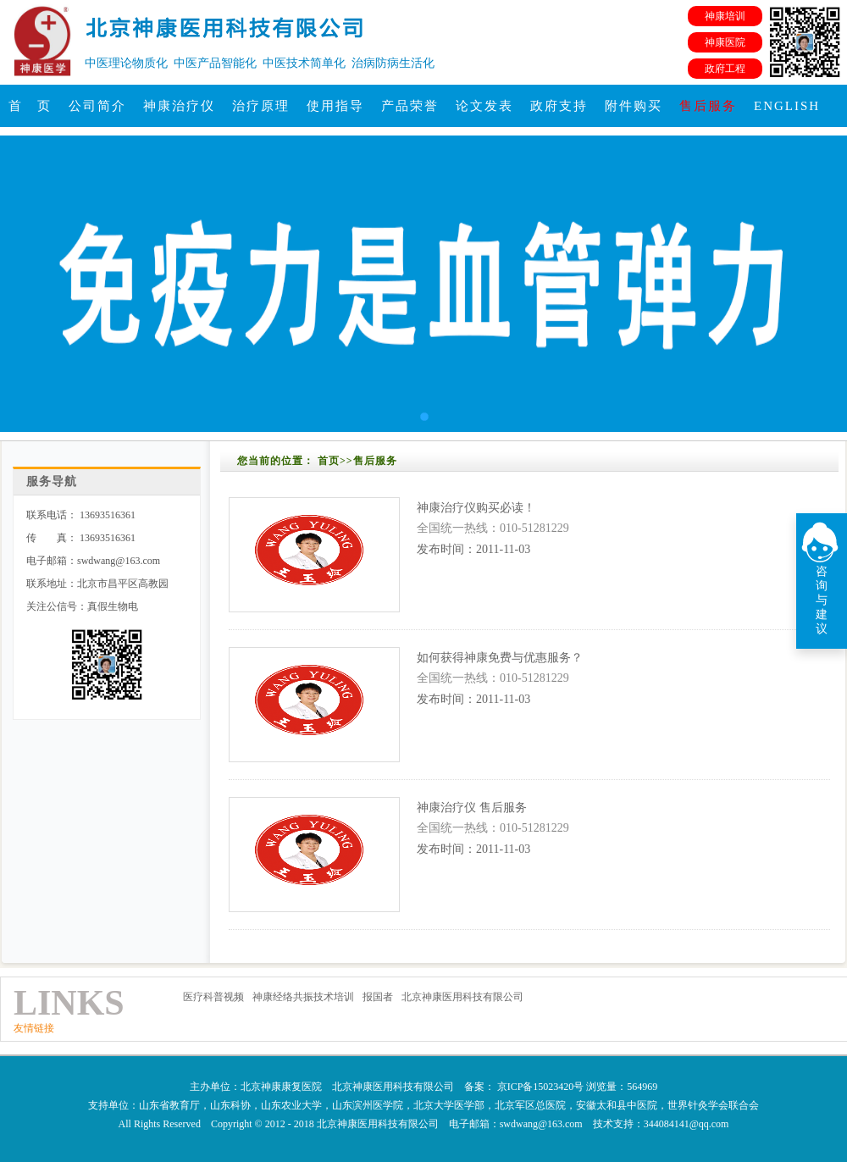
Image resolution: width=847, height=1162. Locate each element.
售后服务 (708, 106)
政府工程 (725, 69)
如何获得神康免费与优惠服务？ (500, 657)
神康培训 (725, 16)
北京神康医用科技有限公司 (462, 997)
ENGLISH (787, 106)
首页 (329, 461)
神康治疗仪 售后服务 (472, 807)
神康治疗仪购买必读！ (476, 507)
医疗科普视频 (213, 997)
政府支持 (559, 106)
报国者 (378, 997)
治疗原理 (261, 106)
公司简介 (97, 106)
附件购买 (633, 106)
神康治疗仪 (179, 106)
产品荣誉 (410, 106)
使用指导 (335, 106)
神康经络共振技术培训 (303, 997)
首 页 (30, 106)
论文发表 (484, 106)
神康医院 (725, 42)
